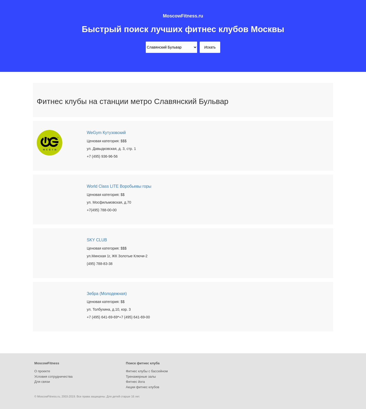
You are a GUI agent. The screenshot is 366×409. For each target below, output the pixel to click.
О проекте (42, 371)
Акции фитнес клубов (142, 387)
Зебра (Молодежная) (107, 293)
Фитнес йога (135, 382)
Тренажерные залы (141, 376)
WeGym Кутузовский (106, 132)
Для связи (42, 382)
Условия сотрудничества (53, 376)
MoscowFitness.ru (183, 15)
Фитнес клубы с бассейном (147, 371)
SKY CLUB (97, 240)
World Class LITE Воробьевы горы (119, 186)
